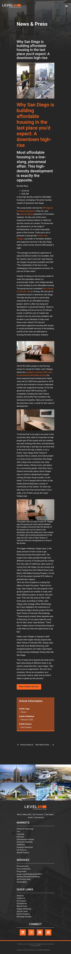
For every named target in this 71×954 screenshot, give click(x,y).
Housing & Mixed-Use (25, 847)
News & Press (32, 24)
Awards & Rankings (24, 909)
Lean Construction (24, 869)
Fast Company (26, 727)
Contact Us (21, 898)
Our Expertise (22, 903)
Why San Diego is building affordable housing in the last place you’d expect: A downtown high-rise (35, 125)
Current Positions (23, 914)
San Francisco (38, 814)
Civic (18, 831)
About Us (20, 896)
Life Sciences (22, 850)
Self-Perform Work (24, 879)
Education (20, 837)
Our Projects (21, 901)
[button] (67, 6)
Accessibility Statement (43, 950)
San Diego (49, 814)
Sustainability (22, 882)
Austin (30, 817)
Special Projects (23, 853)
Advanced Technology (25, 829)
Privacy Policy (29, 950)
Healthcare (21, 845)
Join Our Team (22, 911)
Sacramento (39, 817)
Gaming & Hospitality (25, 842)
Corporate (20, 834)
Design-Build (21, 871)
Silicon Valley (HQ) (24, 814)
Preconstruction (23, 866)
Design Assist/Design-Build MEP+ (29, 874)
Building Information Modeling (28, 877)
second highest (26, 214)
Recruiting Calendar (24, 917)
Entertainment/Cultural (25, 839)
